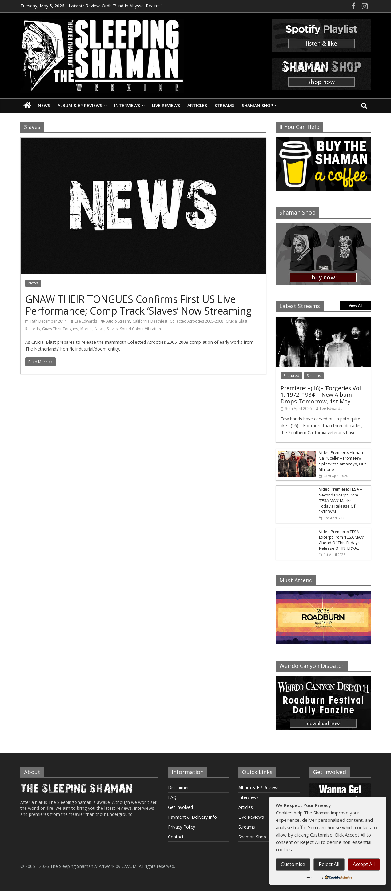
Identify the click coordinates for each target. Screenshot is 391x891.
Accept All (364, 864)
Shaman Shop (257, 105)
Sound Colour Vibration (140, 328)
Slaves (112, 328)
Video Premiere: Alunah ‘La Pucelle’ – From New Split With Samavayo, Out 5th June (342, 461)
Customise (293, 864)
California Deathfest (150, 321)
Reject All (329, 864)
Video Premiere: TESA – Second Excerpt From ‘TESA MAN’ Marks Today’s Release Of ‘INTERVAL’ (340, 500)
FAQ (172, 797)
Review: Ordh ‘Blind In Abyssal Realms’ (123, 6)
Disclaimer (178, 787)
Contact (176, 837)
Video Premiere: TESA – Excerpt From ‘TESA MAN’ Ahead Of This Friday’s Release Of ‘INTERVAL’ (341, 540)
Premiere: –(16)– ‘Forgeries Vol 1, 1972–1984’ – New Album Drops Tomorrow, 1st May (321, 394)
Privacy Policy (181, 827)
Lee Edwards (86, 321)
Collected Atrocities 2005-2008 (196, 321)
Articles (197, 105)
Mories (86, 328)
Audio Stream (118, 321)
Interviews (127, 105)
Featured (291, 375)
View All (355, 305)
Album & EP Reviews (80, 105)
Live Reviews (166, 105)
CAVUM (129, 866)
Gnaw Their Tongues (60, 328)
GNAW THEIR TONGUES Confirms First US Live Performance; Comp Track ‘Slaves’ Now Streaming (138, 304)
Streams (224, 105)
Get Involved (180, 807)
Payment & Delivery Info (192, 817)
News (44, 105)
